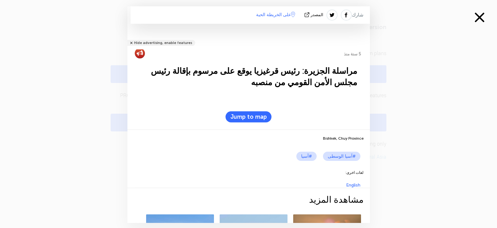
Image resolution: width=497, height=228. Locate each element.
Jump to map (248, 116)
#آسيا (306, 156)
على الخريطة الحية (275, 14)
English (353, 185)
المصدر (314, 14)
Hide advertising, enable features (163, 43)
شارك (358, 15)
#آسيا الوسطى (342, 156)
